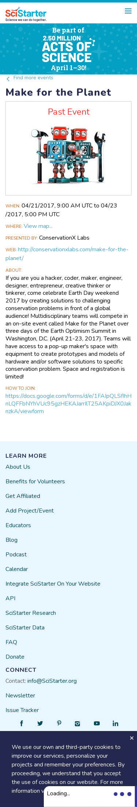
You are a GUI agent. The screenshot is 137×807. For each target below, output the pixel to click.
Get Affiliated (22, 496)
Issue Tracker (22, 710)
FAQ (11, 642)
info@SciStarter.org (52, 681)
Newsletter (20, 696)
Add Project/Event (29, 511)
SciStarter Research (30, 613)
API (10, 598)
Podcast (16, 555)
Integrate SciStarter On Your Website (52, 584)
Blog (11, 540)
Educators (18, 525)
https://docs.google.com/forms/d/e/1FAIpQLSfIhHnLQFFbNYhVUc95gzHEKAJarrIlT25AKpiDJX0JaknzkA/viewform (68, 403)
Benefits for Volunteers (35, 481)
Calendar (16, 569)
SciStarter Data (25, 628)
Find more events (29, 77)
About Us (17, 467)
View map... (38, 226)
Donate (14, 657)
